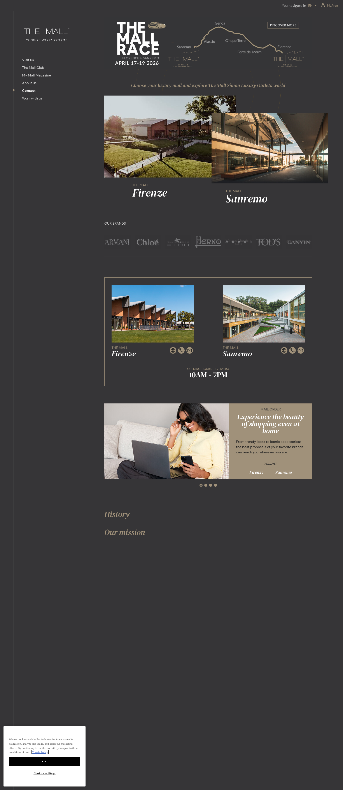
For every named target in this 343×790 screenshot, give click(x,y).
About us (29, 83)
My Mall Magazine (36, 75)
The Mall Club (33, 67)
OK (44, 761)
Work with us (32, 98)
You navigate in (294, 5)
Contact (28, 90)
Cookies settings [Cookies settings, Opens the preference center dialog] (44, 773)
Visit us (28, 60)
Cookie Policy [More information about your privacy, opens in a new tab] (40, 752)
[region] (45, 756)
